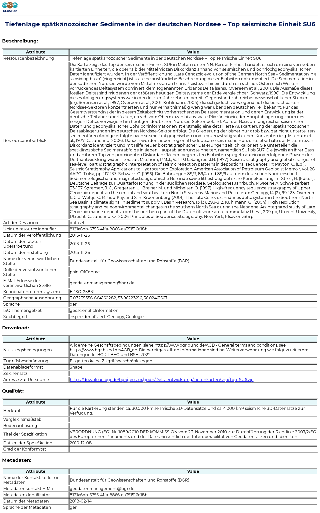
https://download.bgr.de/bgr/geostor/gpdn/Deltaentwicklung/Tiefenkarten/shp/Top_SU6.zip (162, 379)
